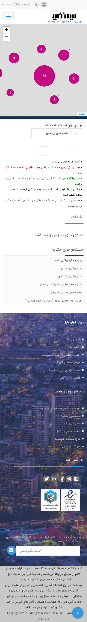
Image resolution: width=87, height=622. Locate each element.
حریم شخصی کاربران (67, 362)
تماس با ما (73, 339)
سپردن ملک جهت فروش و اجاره (60, 408)
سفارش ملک (72, 423)
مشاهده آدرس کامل (68, 431)
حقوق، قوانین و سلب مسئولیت (61, 355)
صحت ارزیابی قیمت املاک (64, 370)
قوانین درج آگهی (69, 377)
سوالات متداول (71, 446)
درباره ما (75, 347)
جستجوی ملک (71, 416)
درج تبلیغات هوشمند (67, 439)
